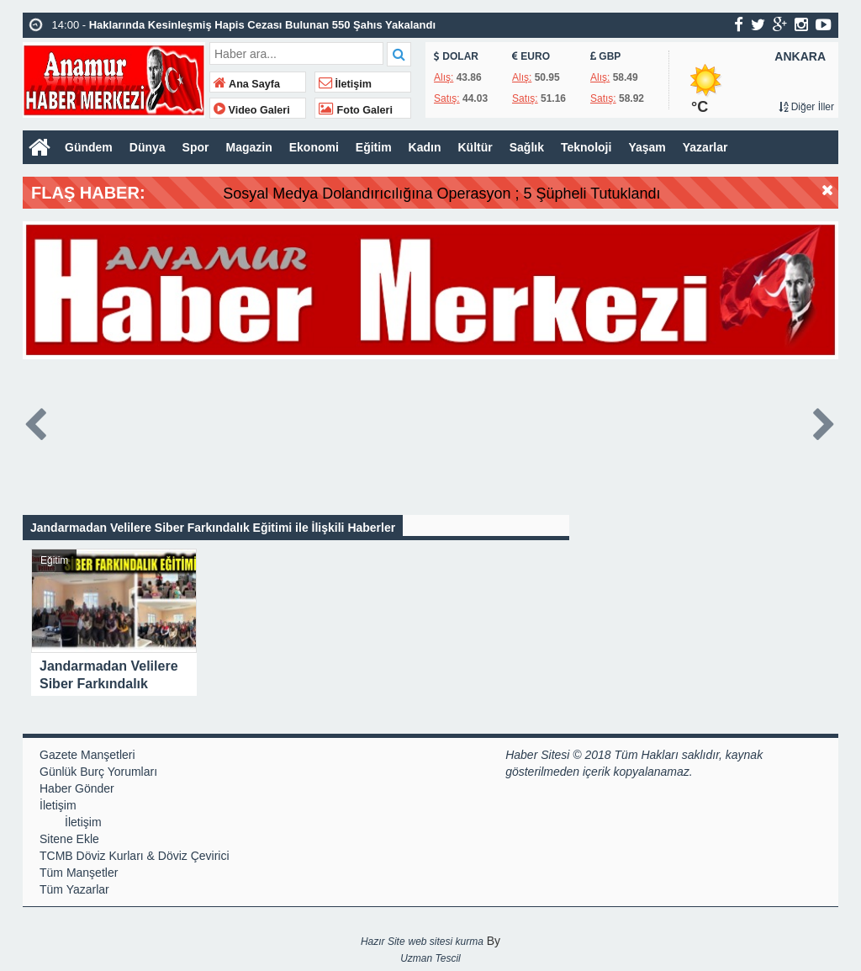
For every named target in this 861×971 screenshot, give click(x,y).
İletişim (345, 84)
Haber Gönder (77, 788)
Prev (36, 421)
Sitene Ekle (69, 839)
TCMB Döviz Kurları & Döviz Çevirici (135, 855)
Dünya (147, 147)
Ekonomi (314, 147)
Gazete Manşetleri (87, 754)
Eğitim (374, 147)
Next (824, 421)
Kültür (475, 147)
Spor (195, 147)
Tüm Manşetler (79, 872)
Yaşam (646, 147)
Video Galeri (252, 110)
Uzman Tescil (430, 958)
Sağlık (527, 147)
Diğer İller (806, 107)
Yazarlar (705, 147)
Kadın (425, 147)
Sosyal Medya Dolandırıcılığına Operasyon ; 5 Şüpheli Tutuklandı (488, 193)
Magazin (248, 147)
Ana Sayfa (247, 84)
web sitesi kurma (445, 941)
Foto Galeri (356, 110)
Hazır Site (383, 941)
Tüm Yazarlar (74, 889)
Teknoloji (586, 147)
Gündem (89, 147)
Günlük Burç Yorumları (98, 771)
